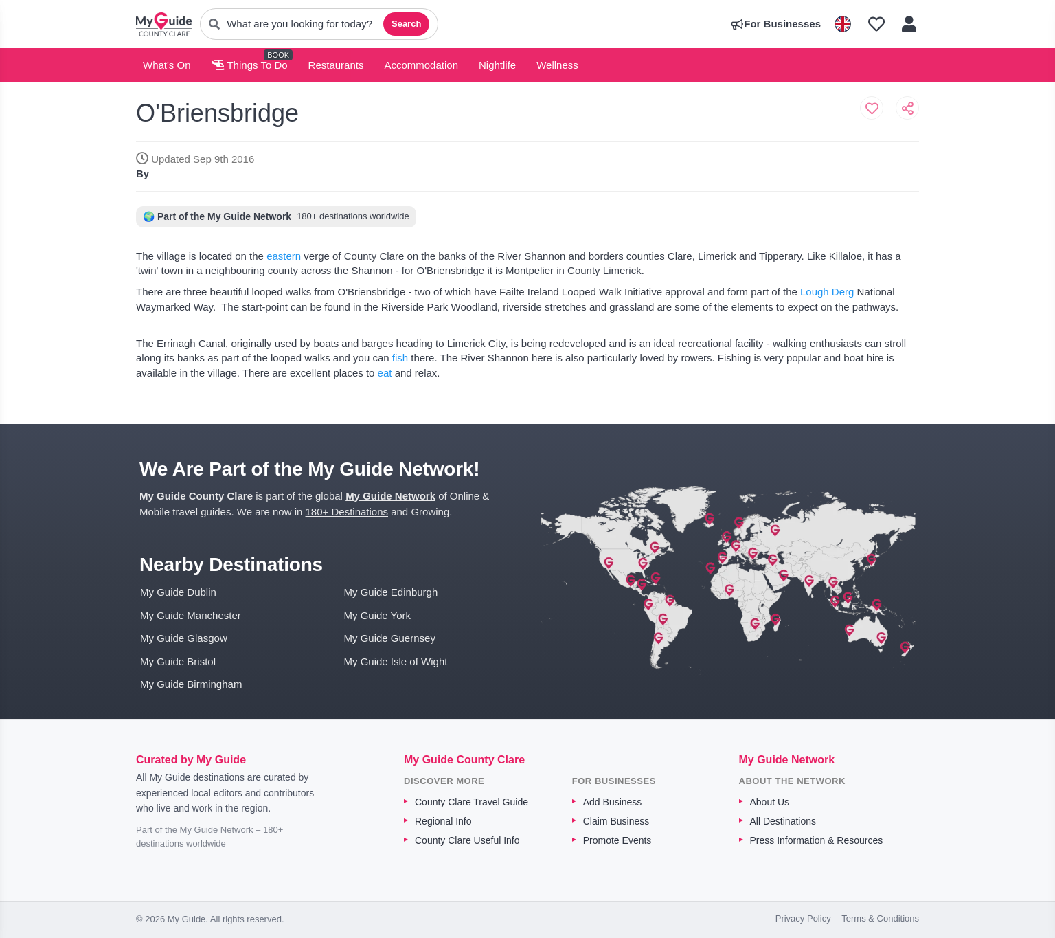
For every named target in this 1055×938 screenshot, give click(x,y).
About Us (770, 801)
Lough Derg (827, 292)
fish (399, 358)
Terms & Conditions (880, 918)
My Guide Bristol (178, 661)
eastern (283, 256)
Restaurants (336, 65)
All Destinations (783, 821)
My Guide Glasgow (183, 638)
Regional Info (443, 821)
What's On (167, 65)
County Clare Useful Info (467, 840)
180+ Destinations (347, 511)
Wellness (557, 65)
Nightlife (497, 65)
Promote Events (617, 840)
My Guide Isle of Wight (396, 661)
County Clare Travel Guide (471, 801)
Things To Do (250, 65)
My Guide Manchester (190, 615)
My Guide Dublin (178, 592)
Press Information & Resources (816, 840)
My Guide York (377, 615)
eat (385, 373)
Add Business (612, 801)
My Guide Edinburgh (391, 592)
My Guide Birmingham (191, 684)
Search (406, 24)
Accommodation (421, 65)
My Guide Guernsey (389, 638)
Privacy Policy (803, 918)
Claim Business (616, 821)
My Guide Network (390, 496)
